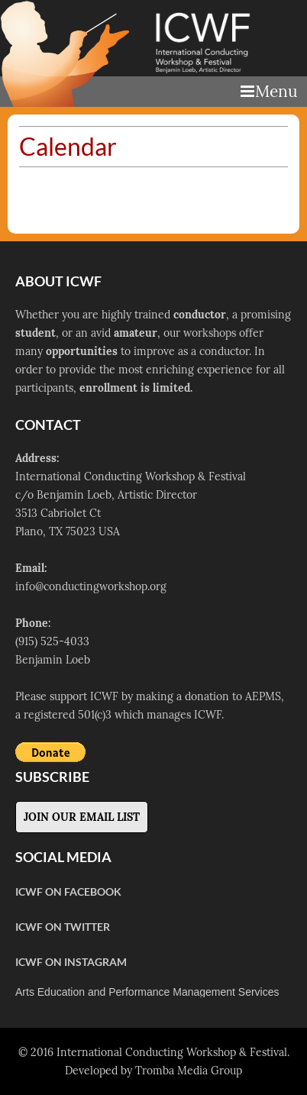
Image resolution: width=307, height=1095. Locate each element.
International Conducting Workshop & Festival (172, 1052)
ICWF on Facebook (68, 891)
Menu (269, 91)
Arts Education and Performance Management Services (147, 992)
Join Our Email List (82, 817)
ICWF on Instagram (71, 961)
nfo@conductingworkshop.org (92, 586)
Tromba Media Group (188, 1070)
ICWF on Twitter (62, 926)
